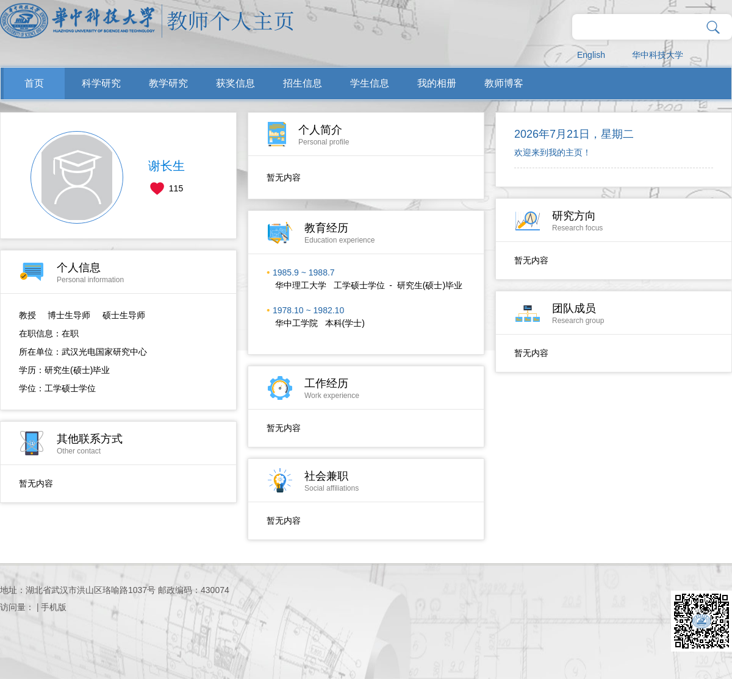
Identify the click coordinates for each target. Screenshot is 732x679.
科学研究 (101, 83)
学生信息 (369, 83)
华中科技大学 (657, 55)
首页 (34, 83)
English (591, 55)
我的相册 (436, 83)
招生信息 (302, 83)
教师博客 (503, 83)
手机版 (53, 607)
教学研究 (168, 83)
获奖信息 (235, 83)
